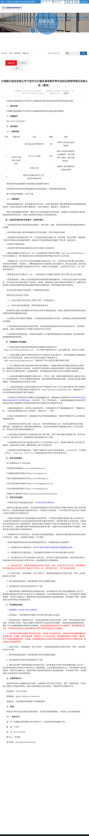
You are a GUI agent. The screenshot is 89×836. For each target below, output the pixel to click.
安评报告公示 (68, 17)
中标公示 (44, 63)
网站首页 (13, 17)
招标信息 (53, 17)
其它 (56, 63)
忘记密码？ (84, 2)
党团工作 (46, 17)
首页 (10, 53)
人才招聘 (85, 17)
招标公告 (25, 53)
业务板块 (60, 17)
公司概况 (32, 17)
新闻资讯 (39, 17)
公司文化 (78, 17)
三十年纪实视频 (22, 17)
